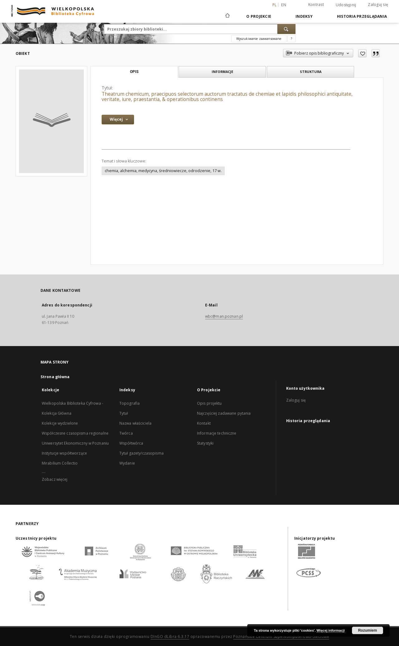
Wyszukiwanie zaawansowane (258, 38)
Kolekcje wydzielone (60, 423)
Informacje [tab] (222, 71)
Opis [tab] (134, 72)
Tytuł (123, 413)
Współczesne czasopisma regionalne (75, 433)
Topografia (129, 403)
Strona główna (55, 376)
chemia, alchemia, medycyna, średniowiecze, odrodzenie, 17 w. (163, 170)
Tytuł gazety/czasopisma (141, 453)
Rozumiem (367, 630)
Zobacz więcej (55, 479)
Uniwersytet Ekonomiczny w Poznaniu (75, 443)
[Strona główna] (227, 16)
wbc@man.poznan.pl (224, 316)
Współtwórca (131, 443)
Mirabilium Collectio (60, 463)
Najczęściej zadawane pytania (224, 413)
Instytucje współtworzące (64, 453)
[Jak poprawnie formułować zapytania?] (291, 38)
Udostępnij (346, 4)
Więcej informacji (331, 630)
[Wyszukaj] (286, 29)
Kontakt (204, 423)
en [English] (283, 5)
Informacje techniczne (217, 433)
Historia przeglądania (362, 16)
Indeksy (304, 16)
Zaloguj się (378, 4)
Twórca (126, 433)
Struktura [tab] (310, 71)
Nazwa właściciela (135, 423)
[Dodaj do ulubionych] (362, 53)
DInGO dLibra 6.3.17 (170, 636)
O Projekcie (258, 16)
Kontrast (316, 4)
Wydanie (127, 463)
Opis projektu (209, 403)
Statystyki (205, 443)
